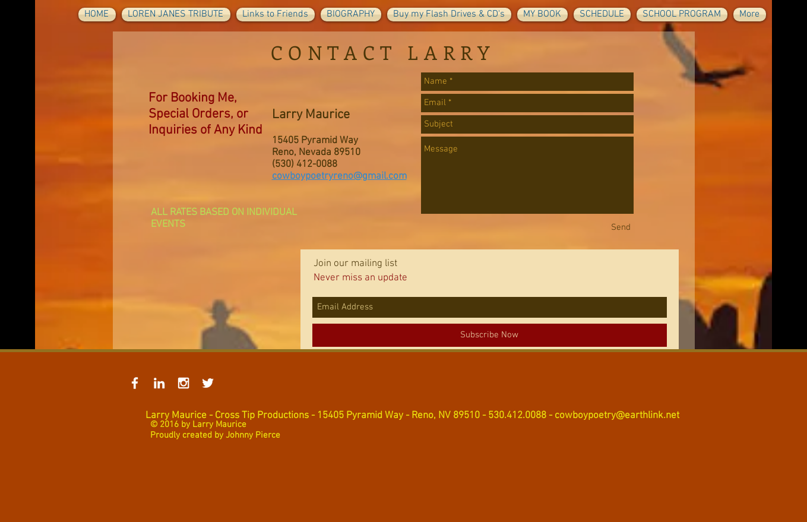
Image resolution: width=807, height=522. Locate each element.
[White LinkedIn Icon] (159, 383)
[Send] (621, 228)
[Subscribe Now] (489, 335)
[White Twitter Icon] (208, 383)
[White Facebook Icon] (135, 383)
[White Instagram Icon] (183, 383)
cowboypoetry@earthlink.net (617, 416)
